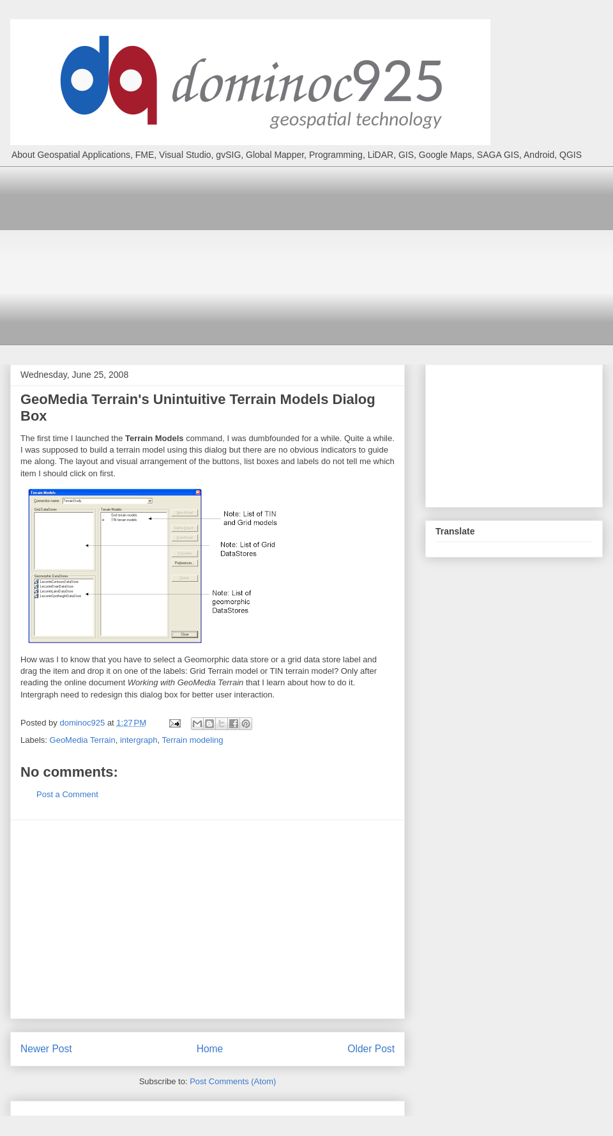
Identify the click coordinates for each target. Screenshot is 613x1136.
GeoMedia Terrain (83, 740)
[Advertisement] (316, 255)
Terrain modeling (192, 740)
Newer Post (46, 1048)
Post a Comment (67, 794)
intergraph (139, 740)
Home (210, 1048)
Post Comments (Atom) (233, 1081)
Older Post (371, 1048)
